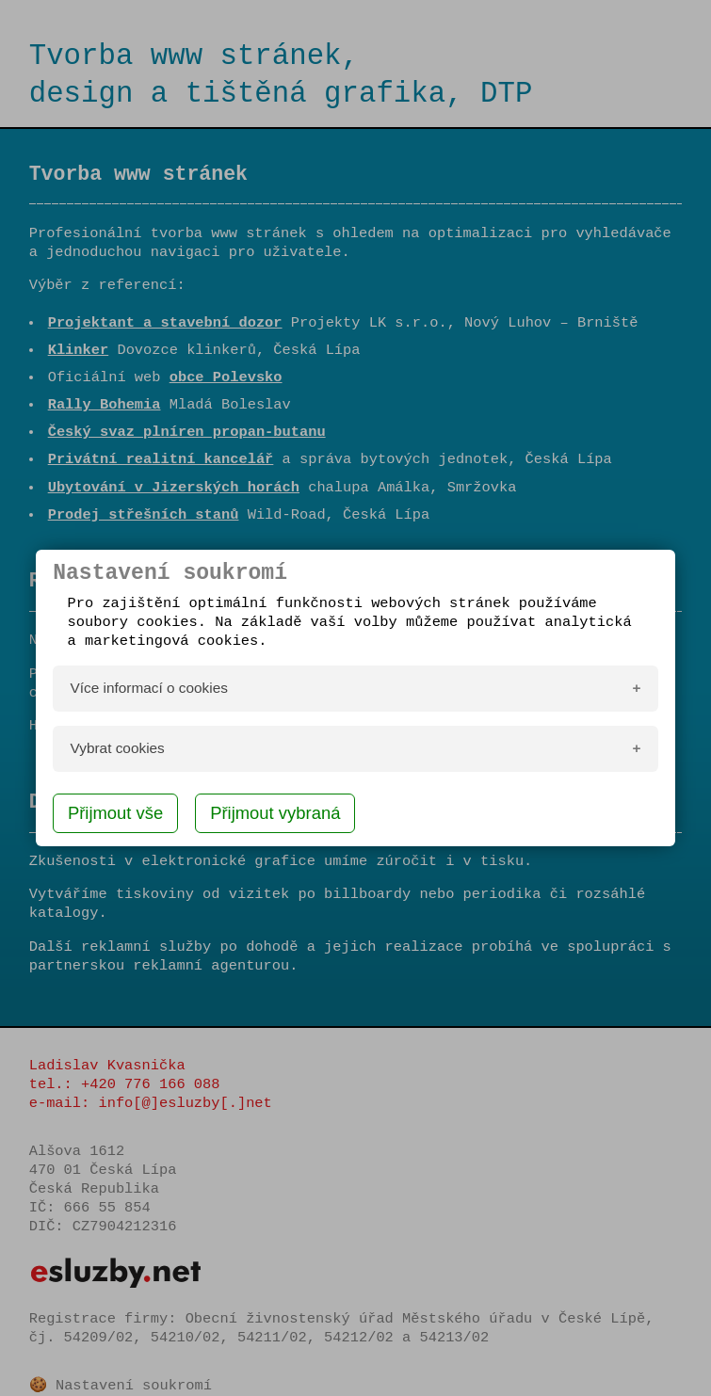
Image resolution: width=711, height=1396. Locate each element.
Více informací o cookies (149, 688)
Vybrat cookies (118, 748)
